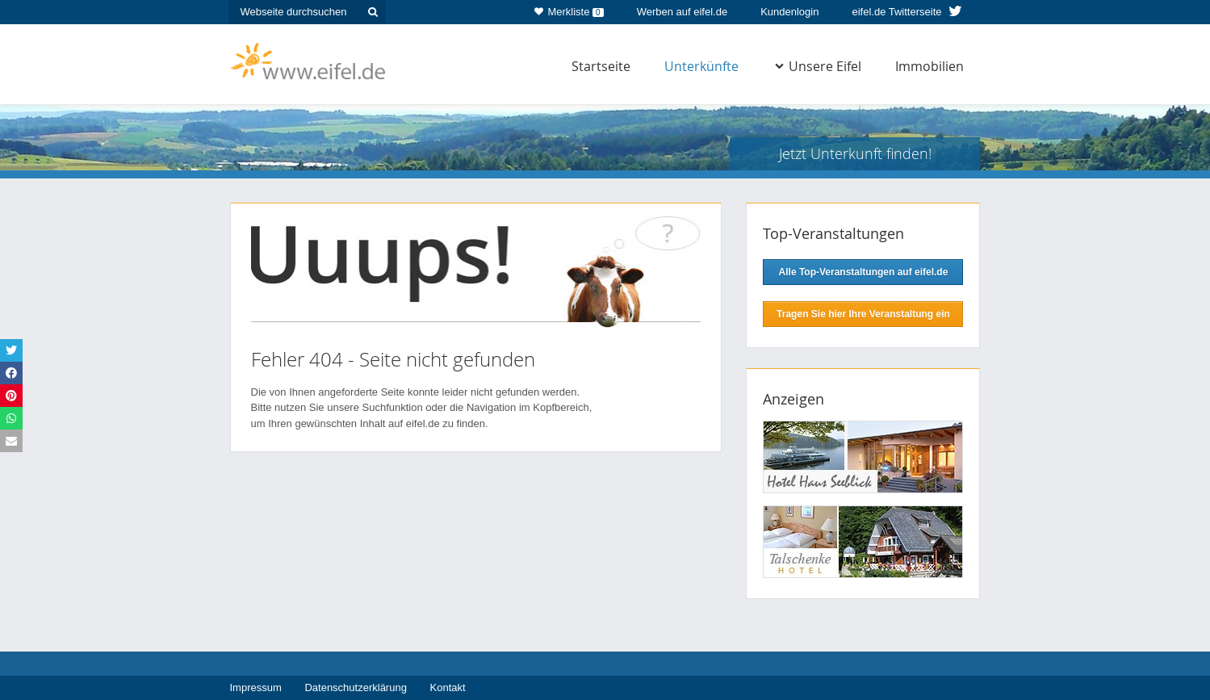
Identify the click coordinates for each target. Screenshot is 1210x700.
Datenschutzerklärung (355, 687)
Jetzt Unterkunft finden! (855, 153)
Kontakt (448, 687)
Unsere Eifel (818, 66)
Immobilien (929, 66)
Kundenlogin (789, 12)
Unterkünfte (701, 66)
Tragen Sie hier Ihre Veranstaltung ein (863, 314)
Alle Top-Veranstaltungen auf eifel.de (863, 272)
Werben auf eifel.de (682, 12)
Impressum (256, 687)
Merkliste (568, 9)
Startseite (601, 66)
